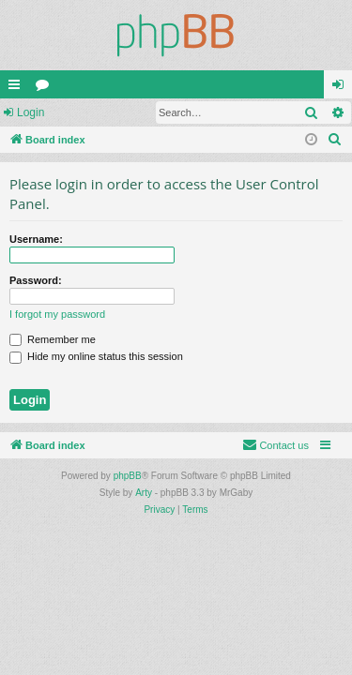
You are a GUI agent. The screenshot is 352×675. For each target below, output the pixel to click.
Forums (46, 88)
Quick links (18, 88)
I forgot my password (57, 314)
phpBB (128, 476)
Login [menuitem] (342, 88)
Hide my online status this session (96, 356)
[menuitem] (335, 139)
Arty (143, 493)
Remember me (52, 339)
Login (30, 112)
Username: (36, 239)
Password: (35, 280)
